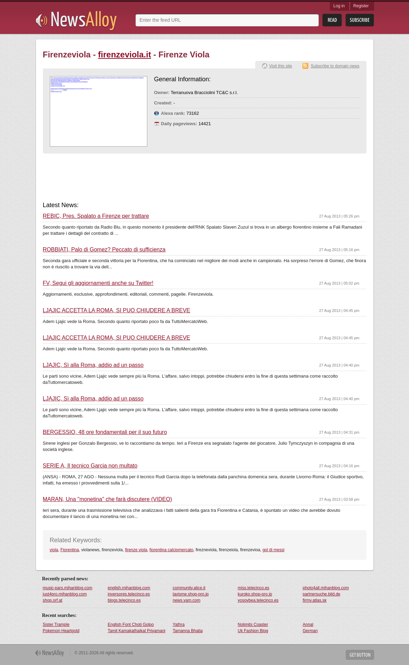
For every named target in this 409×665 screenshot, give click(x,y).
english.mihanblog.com (129, 587)
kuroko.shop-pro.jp (255, 594)
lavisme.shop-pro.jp (191, 594)
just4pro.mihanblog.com (65, 594)
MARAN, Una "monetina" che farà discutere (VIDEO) (107, 499)
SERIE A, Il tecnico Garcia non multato (90, 466)
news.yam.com (187, 600)
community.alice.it (189, 587)
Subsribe (359, 20)
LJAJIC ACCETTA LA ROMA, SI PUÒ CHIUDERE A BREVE (116, 310)
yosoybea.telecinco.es (258, 600)
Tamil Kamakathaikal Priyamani (137, 630)
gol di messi (273, 549)
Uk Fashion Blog (253, 630)
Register (361, 5)
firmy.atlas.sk (315, 600)
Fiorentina (70, 549)
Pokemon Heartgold (61, 630)
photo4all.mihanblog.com (326, 587)
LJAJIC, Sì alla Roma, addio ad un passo (93, 365)
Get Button (360, 655)
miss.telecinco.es (253, 587)
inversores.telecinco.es (129, 594)
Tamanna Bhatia (188, 630)
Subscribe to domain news (335, 66)
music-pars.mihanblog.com (67, 587)
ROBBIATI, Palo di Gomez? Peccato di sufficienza (104, 249)
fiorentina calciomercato (171, 549)
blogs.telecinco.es (124, 600)
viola (54, 549)
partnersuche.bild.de (322, 594)
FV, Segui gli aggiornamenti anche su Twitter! (98, 283)
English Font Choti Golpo (131, 624)
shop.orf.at (53, 600)
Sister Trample (56, 624)
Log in (339, 5)
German (310, 630)
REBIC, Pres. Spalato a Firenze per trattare (96, 216)
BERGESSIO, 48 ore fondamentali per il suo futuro (105, 432)
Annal (308, 624)
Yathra (179, 624)
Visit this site (280, 66)
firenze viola (136, 549)
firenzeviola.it (124, 54)
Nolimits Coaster (253, 624)
